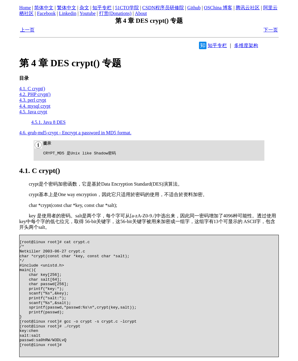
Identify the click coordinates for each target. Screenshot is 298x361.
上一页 (27, 29)
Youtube (88, 13)
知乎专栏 (102, 7)
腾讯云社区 (248, 7)
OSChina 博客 (218, 7)
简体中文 (43, 7)
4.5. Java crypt (33, 111)
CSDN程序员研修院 (163, 7)
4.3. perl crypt (32, 100)
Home (25, 7)
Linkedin (68, 13)
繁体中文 (66, 7)
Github (193, 7)
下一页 (270, 29)
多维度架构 (246, 45)
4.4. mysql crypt (34, 106)
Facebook (46, 13)
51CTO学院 (127, 7)
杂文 (84, 7)
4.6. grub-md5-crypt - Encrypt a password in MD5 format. (75, 132)
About (141, 13)
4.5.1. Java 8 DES (48, 122)
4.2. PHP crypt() (34, 94)
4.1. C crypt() (32, 88)
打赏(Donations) (115, 13)
